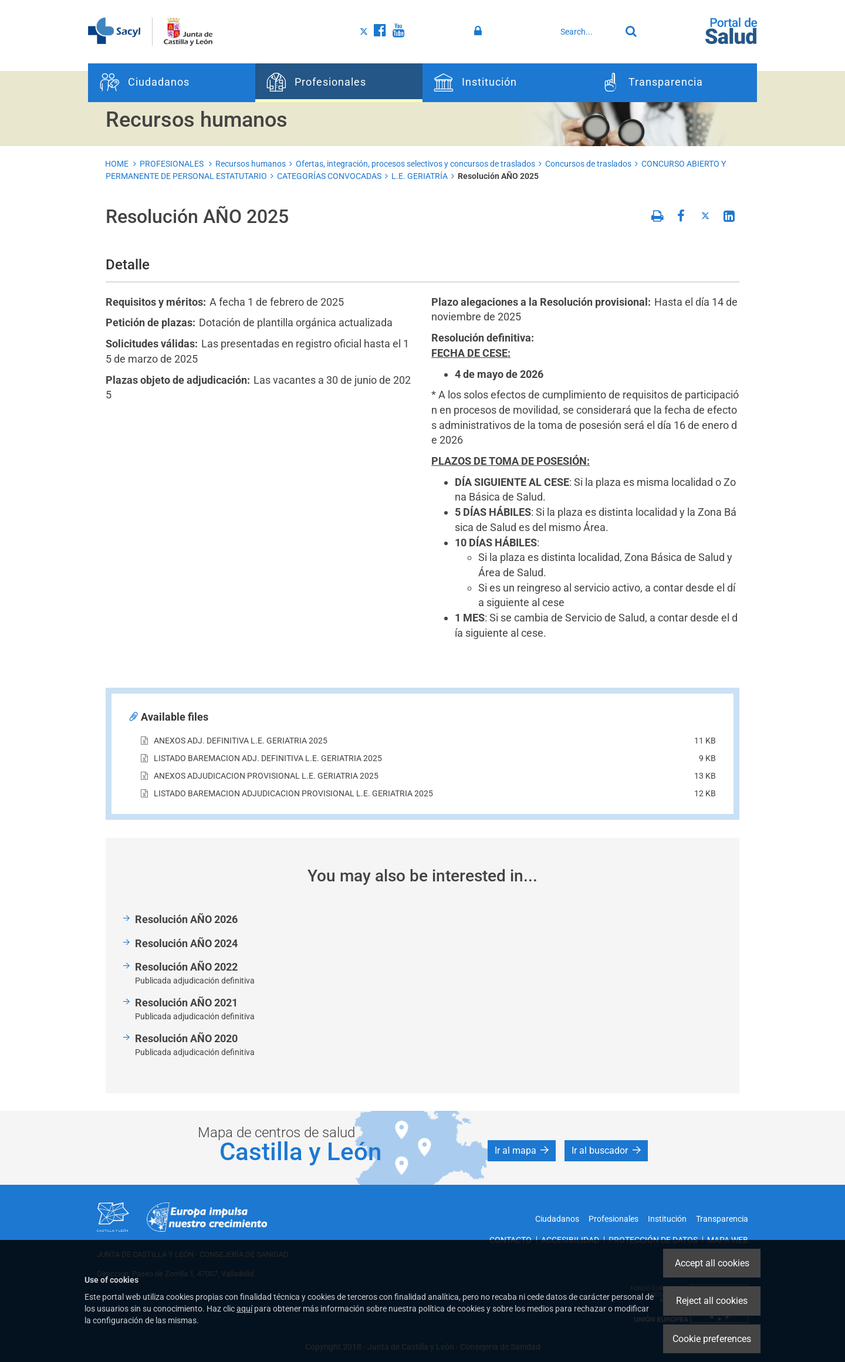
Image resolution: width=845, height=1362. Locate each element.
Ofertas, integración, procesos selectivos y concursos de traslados (415, 163)
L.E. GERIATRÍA (419, 176)
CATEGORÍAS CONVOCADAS (329, 176)
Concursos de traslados (588, 163)
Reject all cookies (712, 1300)
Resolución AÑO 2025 (498, 176)
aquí (244, 1308)
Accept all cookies (712, 1263)
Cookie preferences (711, 1338)
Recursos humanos (250, 163)
